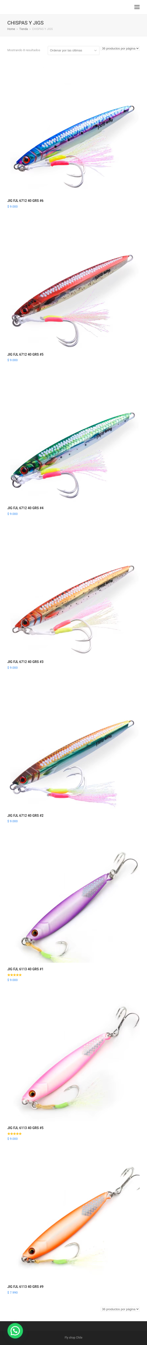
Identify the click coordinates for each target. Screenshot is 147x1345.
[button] (137, 7)
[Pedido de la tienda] (73, 50)
